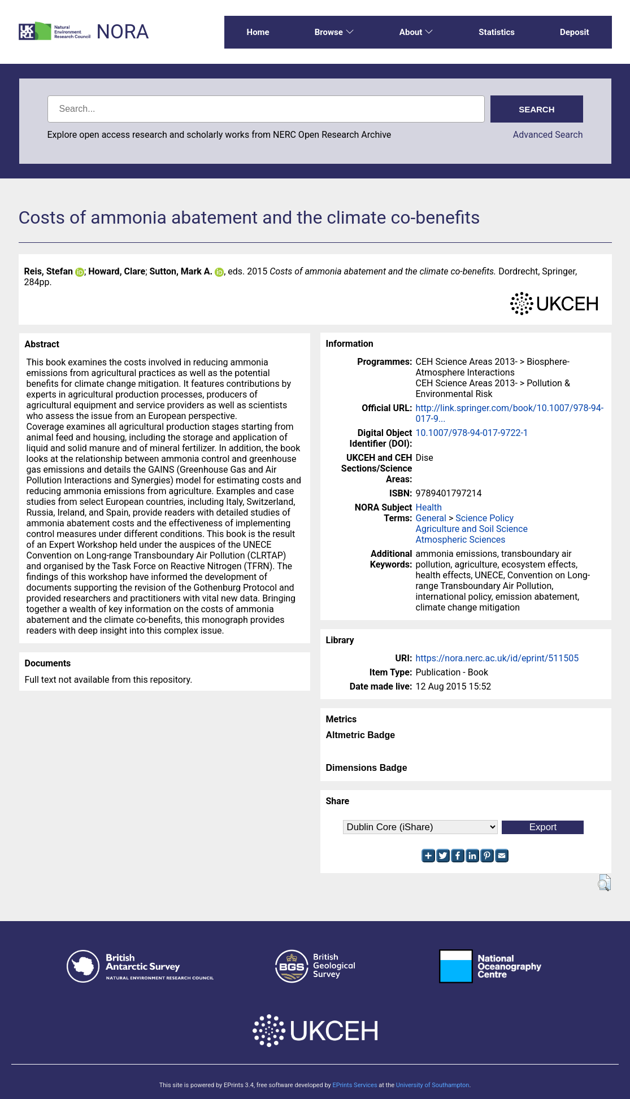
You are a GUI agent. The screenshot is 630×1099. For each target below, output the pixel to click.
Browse (334, 32)
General (431, 518)
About (416, 32)
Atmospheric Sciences (461, 539)
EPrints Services (354, 1085)
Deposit (574, 32)
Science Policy (484, 518)
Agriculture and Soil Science (472, 529)
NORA (122, 31)
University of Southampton (433, 1085)
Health (429, 507)
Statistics (497, 32)
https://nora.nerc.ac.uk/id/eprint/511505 (497, 658)
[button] (604, 882)
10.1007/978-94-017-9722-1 (472, 433)
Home (258, 32)
